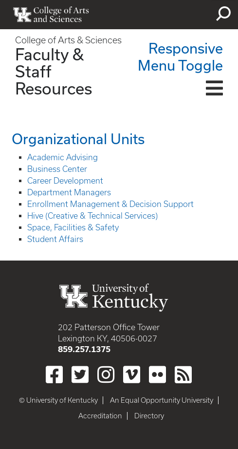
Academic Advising (62, 157)
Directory (149, 416)
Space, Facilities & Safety (73, 227)
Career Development (65, 180)
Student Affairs (55, 239)
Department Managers (69, 192)
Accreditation (100, 416)
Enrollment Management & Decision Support (110, 204)
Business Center (57, 169)
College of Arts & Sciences (68, 40)
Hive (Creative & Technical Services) (92, 215)
